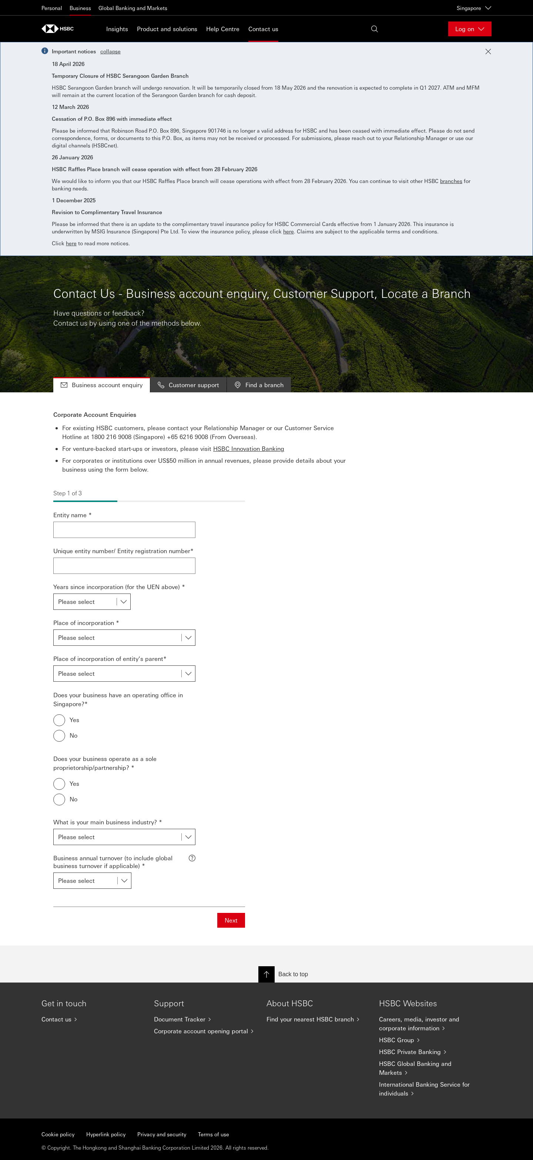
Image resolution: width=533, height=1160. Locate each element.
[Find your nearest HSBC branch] (316, 1019)
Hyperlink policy (105, 1134)
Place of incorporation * (86, 622)
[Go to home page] (59, 28)
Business (80, 7)
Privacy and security (161, 1134)
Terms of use (213, 1134)
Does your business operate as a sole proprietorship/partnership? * (105, 763)
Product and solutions (167, 29)
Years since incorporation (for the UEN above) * (119, 587)
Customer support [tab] (188, 385)
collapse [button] (110, 51)
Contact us (263, 29)
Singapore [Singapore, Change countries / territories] (474, 7)
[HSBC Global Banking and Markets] (429, 1068)
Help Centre (222, 29)
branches (451, 180)
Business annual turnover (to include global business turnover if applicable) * (112, 862)
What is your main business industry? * (107, 822)
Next (231, 920)
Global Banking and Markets (132, 7)
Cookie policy (57, 1134)
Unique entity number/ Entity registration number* (123, 551)
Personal (51, 7)
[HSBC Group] (429, 1040)
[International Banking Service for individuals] (429, 1089)
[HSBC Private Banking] (429, 1051)
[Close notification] (488, 51)
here (288, 231)
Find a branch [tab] (259, 385)
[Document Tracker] (204, 1019)
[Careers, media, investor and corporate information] (429, 1024)
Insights (117, 29)
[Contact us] (91, 1019)
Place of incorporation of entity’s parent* (110, 658)
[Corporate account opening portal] (204, 1031)
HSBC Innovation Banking (248, 448)
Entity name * (72, 515)
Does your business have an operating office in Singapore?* (118, 699)
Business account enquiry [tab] (102, 385)
